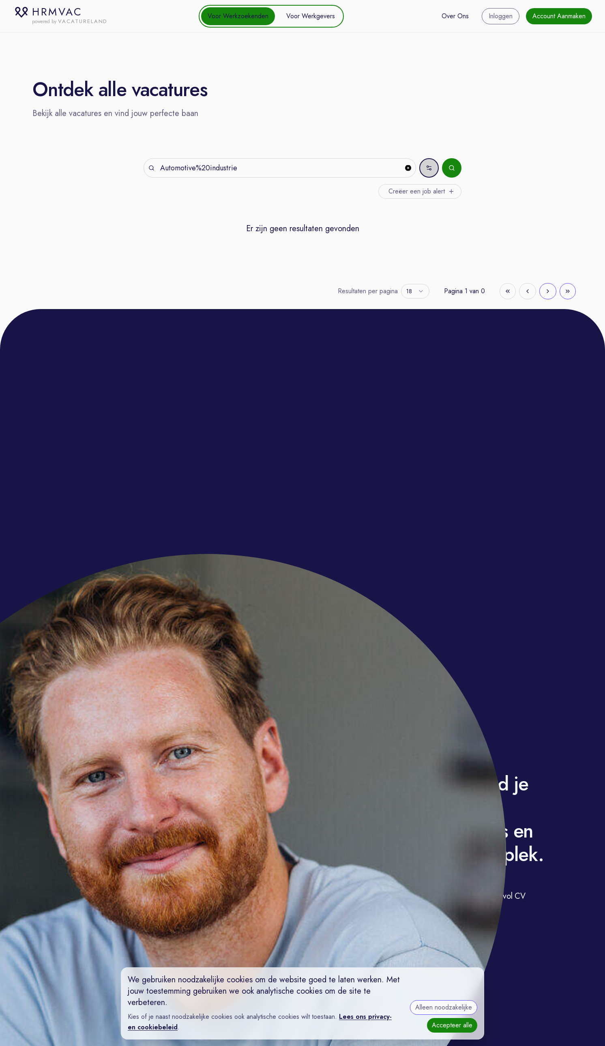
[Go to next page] (547, 291)
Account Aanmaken (559, 16)
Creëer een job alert (421, 191)
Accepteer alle (452, 1025)
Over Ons (455, 16)
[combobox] (415, 291)
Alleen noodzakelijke (443, 1007)
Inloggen (501, 16)
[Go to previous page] (527, 291)
